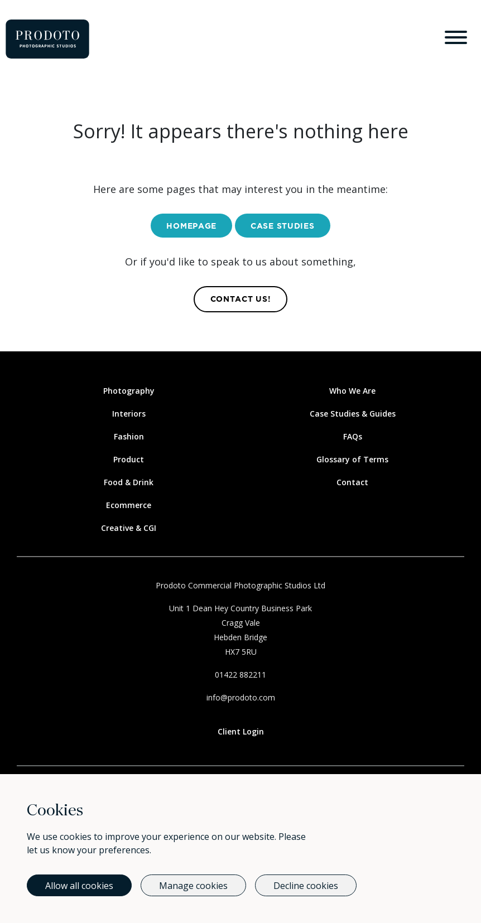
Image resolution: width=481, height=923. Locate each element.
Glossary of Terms (352, 459)
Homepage (191, 226)
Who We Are (352, 390)
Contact (352, 482)
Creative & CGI (128, 528)
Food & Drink (128, 482)
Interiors (129, 413)
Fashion (129, 436)
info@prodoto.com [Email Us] (240, 697)
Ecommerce (128, 505)
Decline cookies (305, 885)
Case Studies (282, 226)
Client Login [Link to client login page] (241, 731)
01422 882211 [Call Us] (240, 674)
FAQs (352, 436)
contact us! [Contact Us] (240, 299)
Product (128, 459)
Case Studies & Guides (353, 413)
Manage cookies (193, 885)
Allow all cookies (79, 885)
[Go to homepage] (47, 39)
